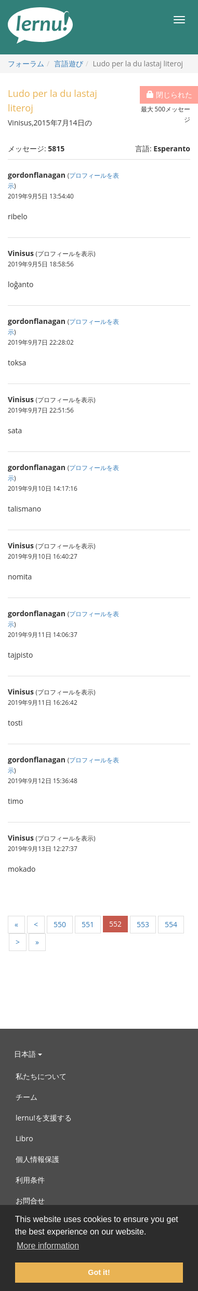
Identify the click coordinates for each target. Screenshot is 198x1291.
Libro (24, 1138)
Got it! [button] (99, 1272)
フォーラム (26, 63)
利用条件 (30, 1180)
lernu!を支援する (44, 1118)
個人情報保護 (37, 1159)
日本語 (28, 1054)
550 (60, 924)
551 (88, 924)
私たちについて (41, 1076)
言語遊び (68, 63)
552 (115, 924)
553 (143, 924)
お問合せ (30, 1200)
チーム (26, 1097)
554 (171, 924)
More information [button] (48, 1245)
